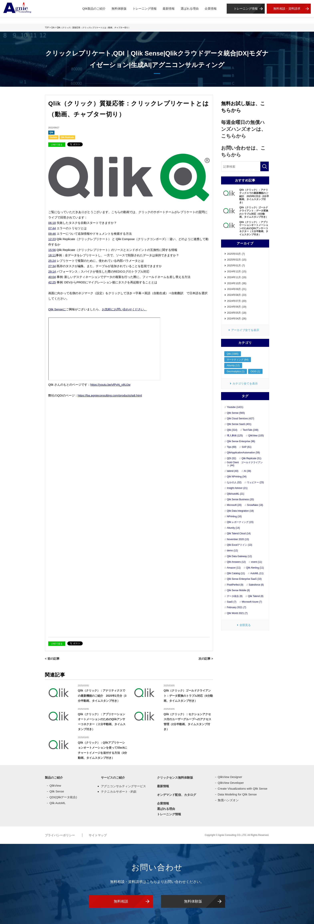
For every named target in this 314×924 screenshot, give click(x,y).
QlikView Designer (230, 777)
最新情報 (169, 8)
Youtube (53, 137)
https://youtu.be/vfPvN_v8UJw (110, 384)
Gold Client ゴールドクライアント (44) (245, 464)
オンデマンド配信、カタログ (176, 794)
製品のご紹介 (54, 777)
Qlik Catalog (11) (236, 573)
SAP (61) (246, 447)
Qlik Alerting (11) (255, 567)
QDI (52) (231, 458)
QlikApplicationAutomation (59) (243, 452)
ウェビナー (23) (255, 482)
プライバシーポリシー (60, 835)
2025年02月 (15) (236, 259)
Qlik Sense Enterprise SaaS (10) (244, 579)
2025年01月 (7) (236, 265)
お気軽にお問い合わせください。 (124, 309)
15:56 (52, 250)
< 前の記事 (52, 658)
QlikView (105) (256, 435)
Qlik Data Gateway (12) (239, 556)
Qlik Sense (56, 791)
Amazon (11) (234, 567)
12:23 (52, 239)
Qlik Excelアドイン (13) (239, 545)
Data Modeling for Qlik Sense (237, 794)
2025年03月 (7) (236, 253)
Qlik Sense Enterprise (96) (241, 441)
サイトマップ (98, 835)
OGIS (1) (255, 371)
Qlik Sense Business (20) (240, 499)
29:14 (52, 271)
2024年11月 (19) (236, 277)
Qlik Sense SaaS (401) (239, 424)
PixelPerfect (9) (235, 584)
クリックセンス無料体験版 (175, 777)
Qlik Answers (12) (236, 562)
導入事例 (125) (235, 435)
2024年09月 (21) (236, 289)
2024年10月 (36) (236, 283)
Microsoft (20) (234, 505)
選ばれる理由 (190, 8)
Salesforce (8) (256, 584)
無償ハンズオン (228, 800)
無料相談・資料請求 (286, 8)
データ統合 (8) (235, 596)
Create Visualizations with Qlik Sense (242, 788)
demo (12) (232, 550)
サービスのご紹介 (113, 777)
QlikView (55, 785)
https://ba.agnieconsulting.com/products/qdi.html (110, 395)
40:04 (52, 277)
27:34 (52, 266)
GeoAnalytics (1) (236, 371)
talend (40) (232, 471)
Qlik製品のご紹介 (94, 8)
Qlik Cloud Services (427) (240, 418)
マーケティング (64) (238, 359)
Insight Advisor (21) (237, 488)
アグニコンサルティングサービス (123, 786)
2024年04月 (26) (236, 318)
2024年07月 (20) (236, 300)
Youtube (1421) (235, 407)
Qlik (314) (232, 430)
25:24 (52, 260)
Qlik (51, 132)
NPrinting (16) (234, 516)
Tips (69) (231, 447)
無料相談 (121, 901)
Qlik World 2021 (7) (237, 613)
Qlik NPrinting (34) (237, 476)
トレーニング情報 (145, 8)
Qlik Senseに (57, 309)
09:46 (52, 233)
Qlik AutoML (57, 803)
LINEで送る (56, 144)
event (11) (256, 562)
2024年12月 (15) (236, 271)
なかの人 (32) (234, 482)
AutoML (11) (257, 573)
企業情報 (211, 8)
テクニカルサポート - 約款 (119, 791)
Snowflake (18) (255, 505)
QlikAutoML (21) (235, 493)
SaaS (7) (231, 601)
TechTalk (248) (250, 430)
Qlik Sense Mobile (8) (238, 590)
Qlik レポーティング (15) (240, 522)
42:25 (52, 282)
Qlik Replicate (67, 137)
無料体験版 (119, 8)
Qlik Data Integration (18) (240, 510)
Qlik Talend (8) (255, 596)
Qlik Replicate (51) (251, 458)
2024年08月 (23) (236, 294)
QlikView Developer (231, 782)
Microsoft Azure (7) (252, 601)
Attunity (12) (233, 365)
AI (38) (247, 471)
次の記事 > (205, 658)
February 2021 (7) (236, 607)
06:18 (52, 222)
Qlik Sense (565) (236, 413)
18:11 (52, 255)
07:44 (52, 228)
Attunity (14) (233, 527)
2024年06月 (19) (236, 306)
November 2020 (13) (238, 539)
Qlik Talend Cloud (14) (239, 533)
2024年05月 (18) (236, 312)
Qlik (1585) (233, 353)
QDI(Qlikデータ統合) (63, 797)
